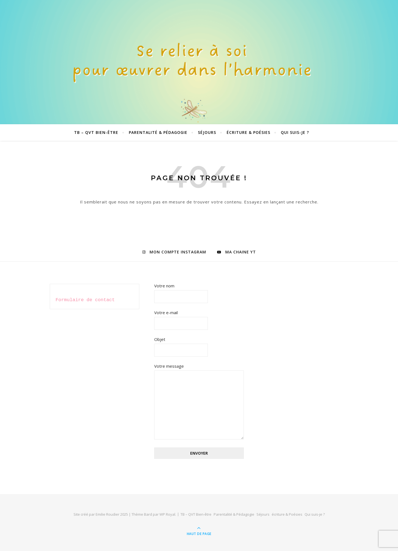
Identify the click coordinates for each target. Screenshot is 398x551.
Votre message (199, 402)
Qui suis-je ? (295, 132)
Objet (181, 345)
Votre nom (181, 291)
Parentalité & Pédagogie (158, 132)
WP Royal (167, 514)
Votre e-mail (181, 318)
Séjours (207, 132)
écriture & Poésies (248, 132)
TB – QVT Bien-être (96, 132)
